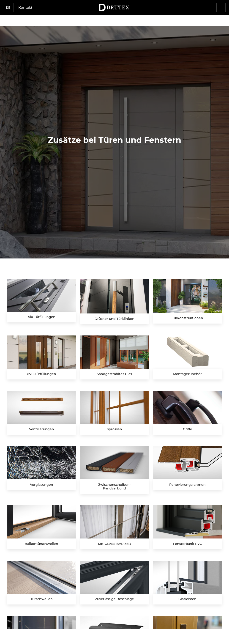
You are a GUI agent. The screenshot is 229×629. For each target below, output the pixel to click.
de (8, 7)
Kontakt (25, 7)
